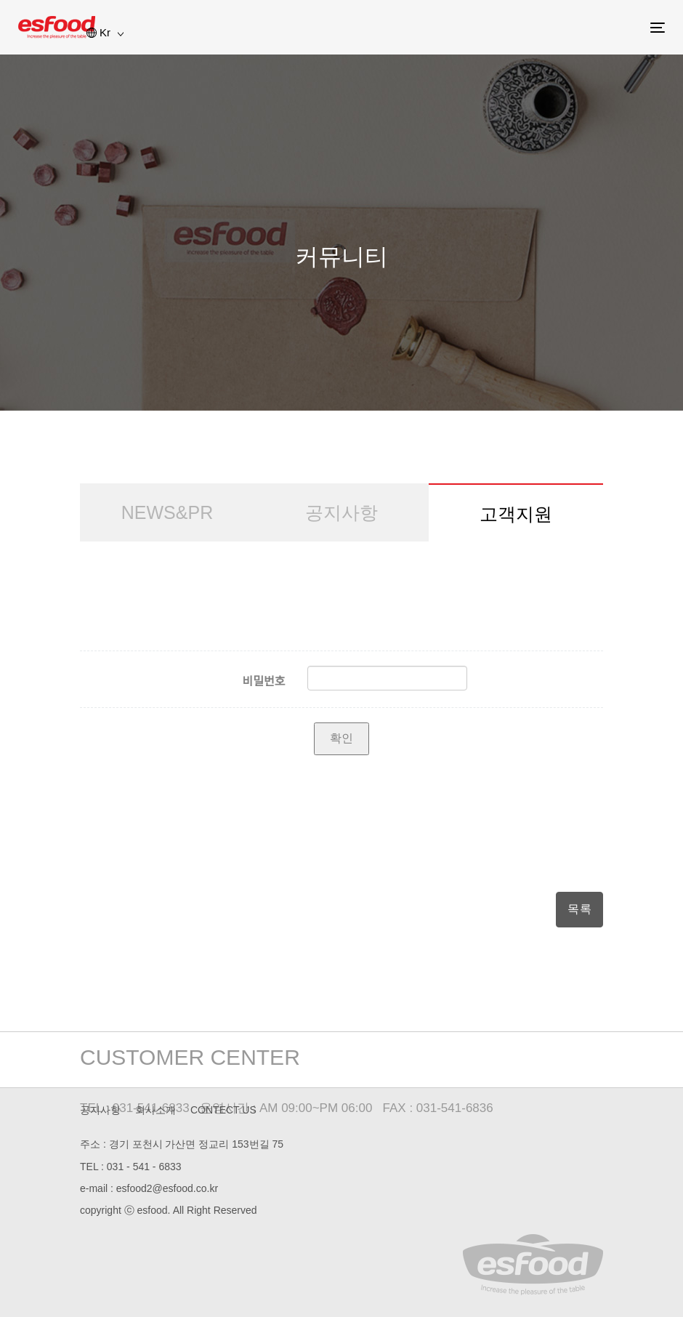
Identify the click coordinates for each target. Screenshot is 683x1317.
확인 (341, 738)
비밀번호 (264, 681)
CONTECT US (223, 1110)
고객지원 (516, 514)
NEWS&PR (167, 512)
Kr (105, 32)
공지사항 (341, 512)
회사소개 (155, 1110)
